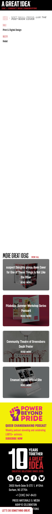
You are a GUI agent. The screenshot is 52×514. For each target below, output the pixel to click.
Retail (5, 41)
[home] (18, 6)
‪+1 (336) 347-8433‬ (26, 495)
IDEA (5, 18)
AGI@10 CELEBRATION (26, 504)
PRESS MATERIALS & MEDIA (26, 500)
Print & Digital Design (12, 29)
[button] (48, 5)
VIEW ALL (35, 257)
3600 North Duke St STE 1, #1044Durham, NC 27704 (26, 487)
